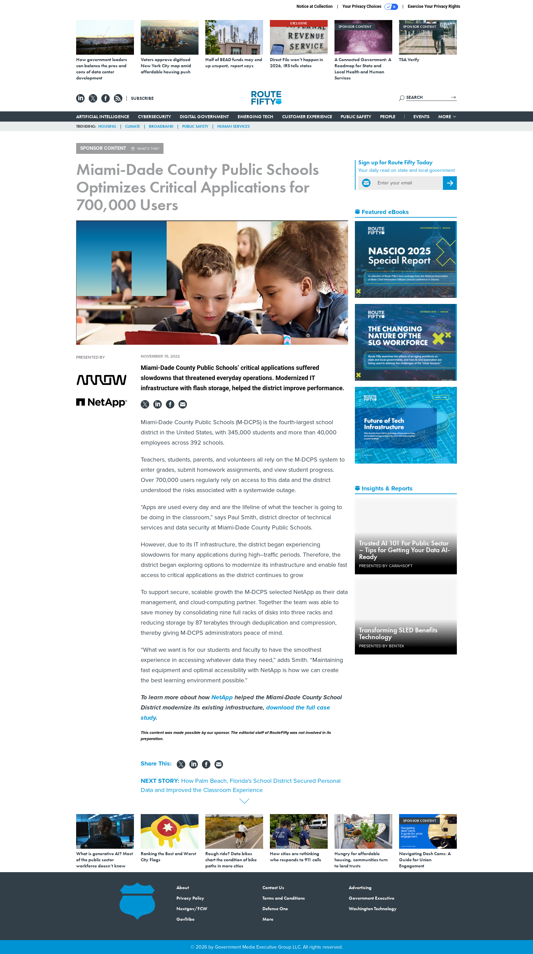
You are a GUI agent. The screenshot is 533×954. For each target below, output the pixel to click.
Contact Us (273, 887)
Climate (132, 126)
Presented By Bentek (381, 646)
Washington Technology (373, 908)
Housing (107, 126)
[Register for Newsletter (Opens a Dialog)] (450, 183)
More (447, 116)
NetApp (222, 697)
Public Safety (356, 116)
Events (421, 116)
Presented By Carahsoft (386, 566)
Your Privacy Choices (370, 7)
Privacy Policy (190, 898)
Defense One (275, 908)
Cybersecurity (154, 116)
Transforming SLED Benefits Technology (398, 633)
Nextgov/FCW (191, 908)
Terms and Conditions (283, 898)
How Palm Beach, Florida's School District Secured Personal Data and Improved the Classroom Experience (241, 785)
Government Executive (371, 898)
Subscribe (142, 98)
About (182, 887)
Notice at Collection (314, 6)
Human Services (233, 126)
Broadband (161, 126)
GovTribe (185, 919)
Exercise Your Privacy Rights (434, 6)
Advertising (360, 887)
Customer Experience (307, 116)
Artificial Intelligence (102, 116)
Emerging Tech (255, 116)
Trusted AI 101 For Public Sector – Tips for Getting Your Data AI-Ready (404, 550)
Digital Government (204, 116)
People (387, 116)
